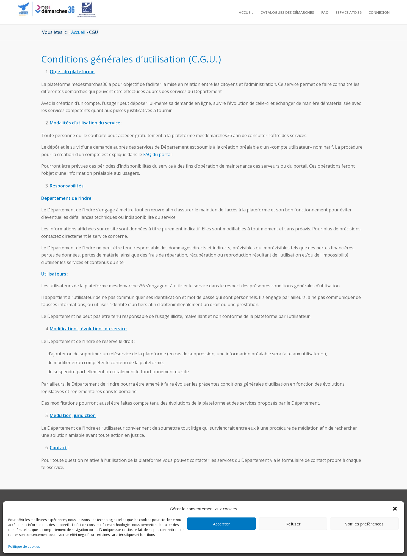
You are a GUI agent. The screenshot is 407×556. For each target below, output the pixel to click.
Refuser (293, 524)
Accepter (221, 524)
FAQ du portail (158, 154)
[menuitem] (246, 12)
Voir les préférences (364, 524)
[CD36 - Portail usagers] (55, 12)
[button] (395, 508)
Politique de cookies (24, 546)
